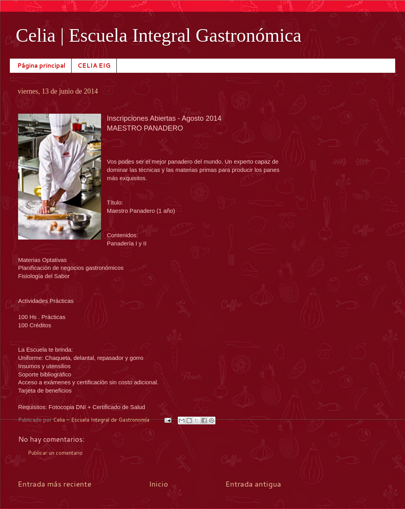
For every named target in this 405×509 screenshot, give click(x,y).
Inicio (158, 483)
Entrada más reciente (54, 483)
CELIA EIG (93, 65)
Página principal (41, 65)
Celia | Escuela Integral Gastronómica (159, 35)
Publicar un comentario (55, 452)
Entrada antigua (253, 483)
